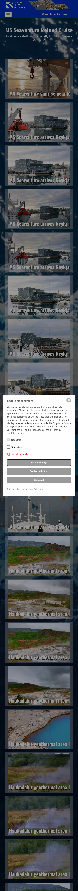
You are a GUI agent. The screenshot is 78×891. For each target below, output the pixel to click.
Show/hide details (19, 454)
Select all (39, 480)
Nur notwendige (39, 462)
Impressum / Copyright (34, 489)
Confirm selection (39, 471)
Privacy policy (13, 489)
